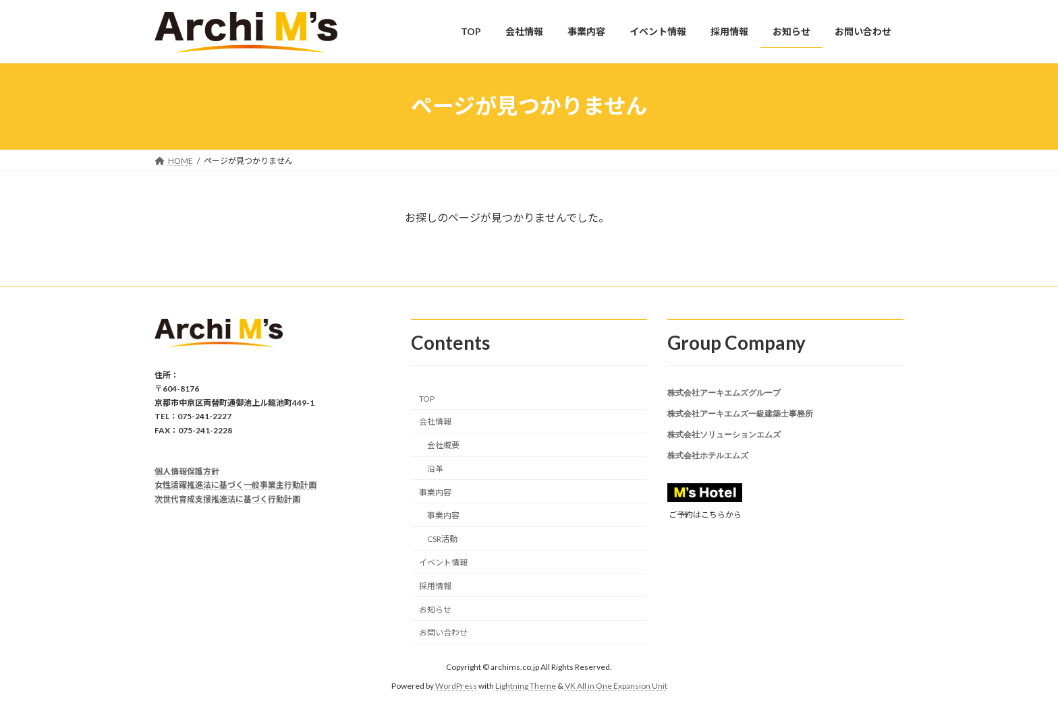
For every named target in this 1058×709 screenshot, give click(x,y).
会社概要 (443, 445)
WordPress (456, 686)
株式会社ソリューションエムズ (724, 440)
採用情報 (435, 586)
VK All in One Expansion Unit (616, 686)
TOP (427, 398)
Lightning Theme (525, 686)
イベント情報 (443, 562)
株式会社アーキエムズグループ (724, 393)
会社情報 (435, 422)
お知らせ (435, 609)
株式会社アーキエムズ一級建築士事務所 (740, 417)
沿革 (435, 469)
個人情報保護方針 (187, 471)
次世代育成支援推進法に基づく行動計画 (227, 498)
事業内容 (435, 492)
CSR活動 (442, 539)
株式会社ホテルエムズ (707, 464)
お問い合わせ (443, 632)
